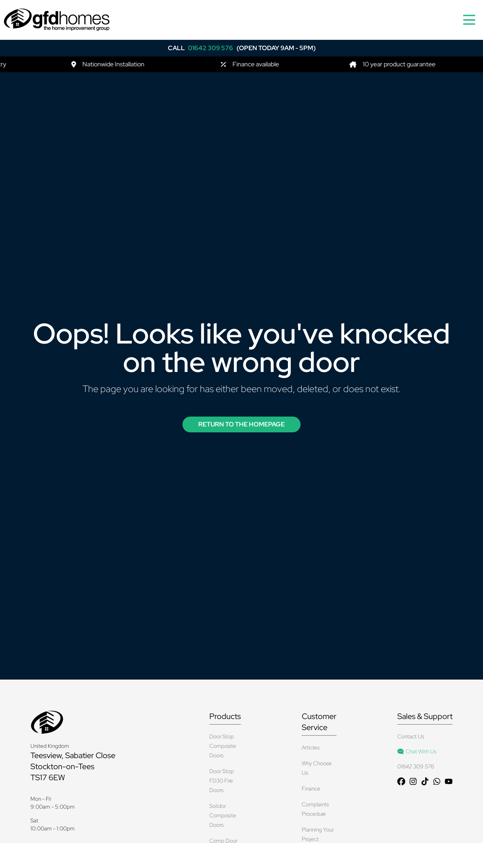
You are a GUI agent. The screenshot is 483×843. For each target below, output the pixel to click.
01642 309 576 (415, 766)
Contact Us (410, 736)
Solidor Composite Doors (222, 815)
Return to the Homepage (241, 424)
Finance (311, 788)
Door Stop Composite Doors (222, 746)
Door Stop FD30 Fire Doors (221, 781)
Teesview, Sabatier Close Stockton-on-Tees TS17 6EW (72, 766)
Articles (310, 747)
